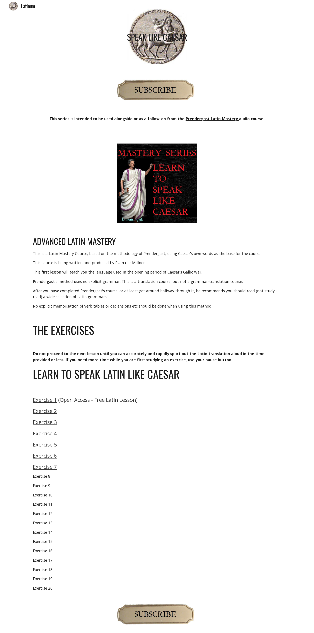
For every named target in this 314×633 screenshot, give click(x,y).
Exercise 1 (45, 399)
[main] (157, 37)
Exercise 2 (45, 410)
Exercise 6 (45, 455)
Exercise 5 (45, 444)
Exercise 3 (45, 422)
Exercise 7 (45, 466)
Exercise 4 (45, 433)
